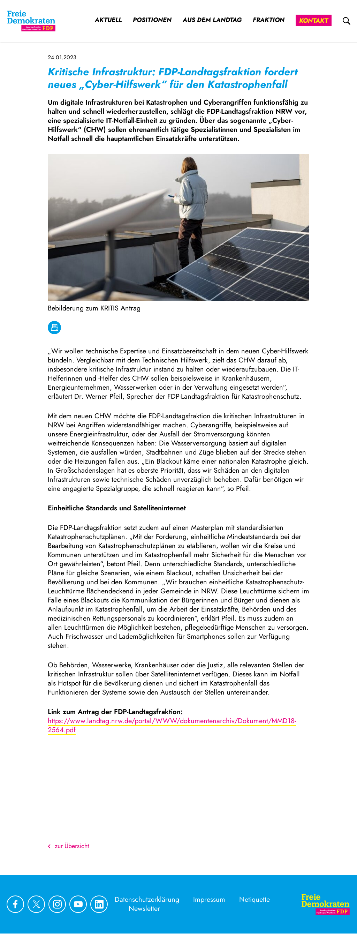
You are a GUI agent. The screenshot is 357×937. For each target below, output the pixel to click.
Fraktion (268, 20)
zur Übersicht (68, 846)
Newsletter (144, 909)
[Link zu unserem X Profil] (36, 904)
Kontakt (313, 20)
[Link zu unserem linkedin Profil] (99, 904)
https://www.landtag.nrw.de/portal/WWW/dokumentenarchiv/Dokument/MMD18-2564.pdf (172, 725)
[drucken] (54, 327)
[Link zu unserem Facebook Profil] (15, 904)
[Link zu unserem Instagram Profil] (57, 904)
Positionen (152, 20)
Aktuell (108, 20)
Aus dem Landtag (212, 20)
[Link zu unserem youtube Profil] (78, 904)
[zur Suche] (346, 21)
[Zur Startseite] (325, 904)
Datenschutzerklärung (147, 899)
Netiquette (254, 899)
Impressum (209, 899)
